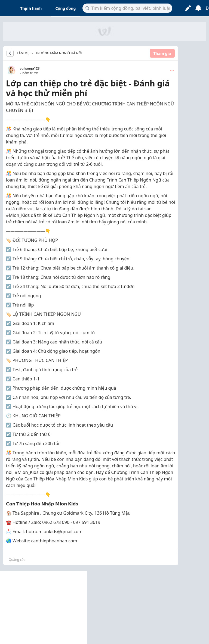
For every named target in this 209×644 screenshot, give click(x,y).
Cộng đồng (65, 8)
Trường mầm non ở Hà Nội (59, 53)
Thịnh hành (31, 8)
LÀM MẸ (23, 53)
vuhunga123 (29, 68)
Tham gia (162, 53)
